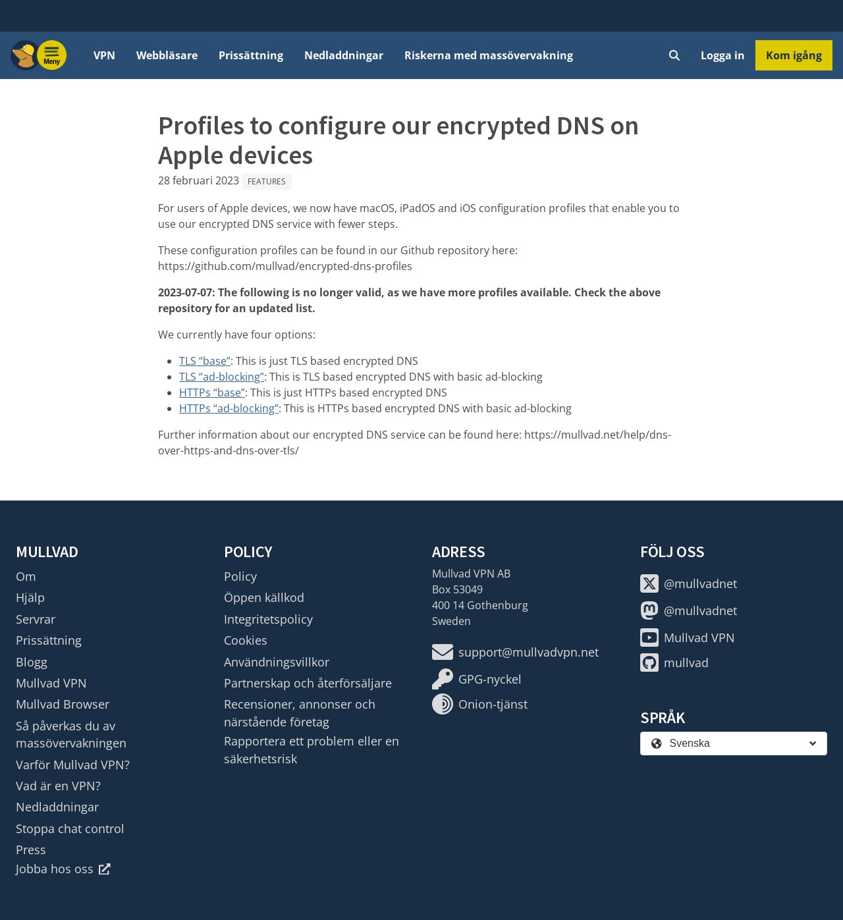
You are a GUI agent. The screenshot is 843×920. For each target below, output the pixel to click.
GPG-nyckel (477, 679)
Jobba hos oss (63, 869)
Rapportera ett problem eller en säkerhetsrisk (311, 749)
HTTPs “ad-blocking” (229, 408)
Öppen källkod (264, 597)
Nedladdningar (343, 55)
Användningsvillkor (276, 662)
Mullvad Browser (62, 704)
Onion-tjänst (480, 704)
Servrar (35, 619)
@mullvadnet (688, 583)
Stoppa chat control (70, 828)
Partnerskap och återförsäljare (308, 683)
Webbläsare (167, 55)
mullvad (674, 662)
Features (267, 181)
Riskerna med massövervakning (488, 55)
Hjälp (30, 597)
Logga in (723, 55)
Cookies (245, 640)
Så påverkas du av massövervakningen (71, 734)
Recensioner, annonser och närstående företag (299, 712)
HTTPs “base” (212, 392)
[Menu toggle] (52, 55)
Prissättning (251, 55)
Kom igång (794, 55)
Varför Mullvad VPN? (73, 764)
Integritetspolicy (268, 619)
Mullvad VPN (51, 683)
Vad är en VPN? (58, 786)
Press (31, 849)
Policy (240, 576)
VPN (104, 55)
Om (26, 576)
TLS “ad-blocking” (221, 376)
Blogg (31, 662)
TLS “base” (205, 361)
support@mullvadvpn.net (515, 652)
